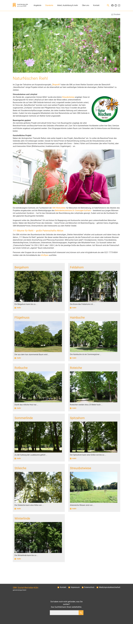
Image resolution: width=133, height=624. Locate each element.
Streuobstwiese (68, 97)
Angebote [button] (37, 5)
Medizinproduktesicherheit (109, 587)
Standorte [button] (49, 5)
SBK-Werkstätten (59, 208)
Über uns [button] (85, 5)
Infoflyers (45, 255)
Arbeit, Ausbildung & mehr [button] (67, 5)
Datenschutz (89, 587)
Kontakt (63, 587)
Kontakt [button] (96, 5)
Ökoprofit (56, 85)
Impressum (75, 587)
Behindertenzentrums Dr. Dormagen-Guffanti (73, 211)
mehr (19, 308)
